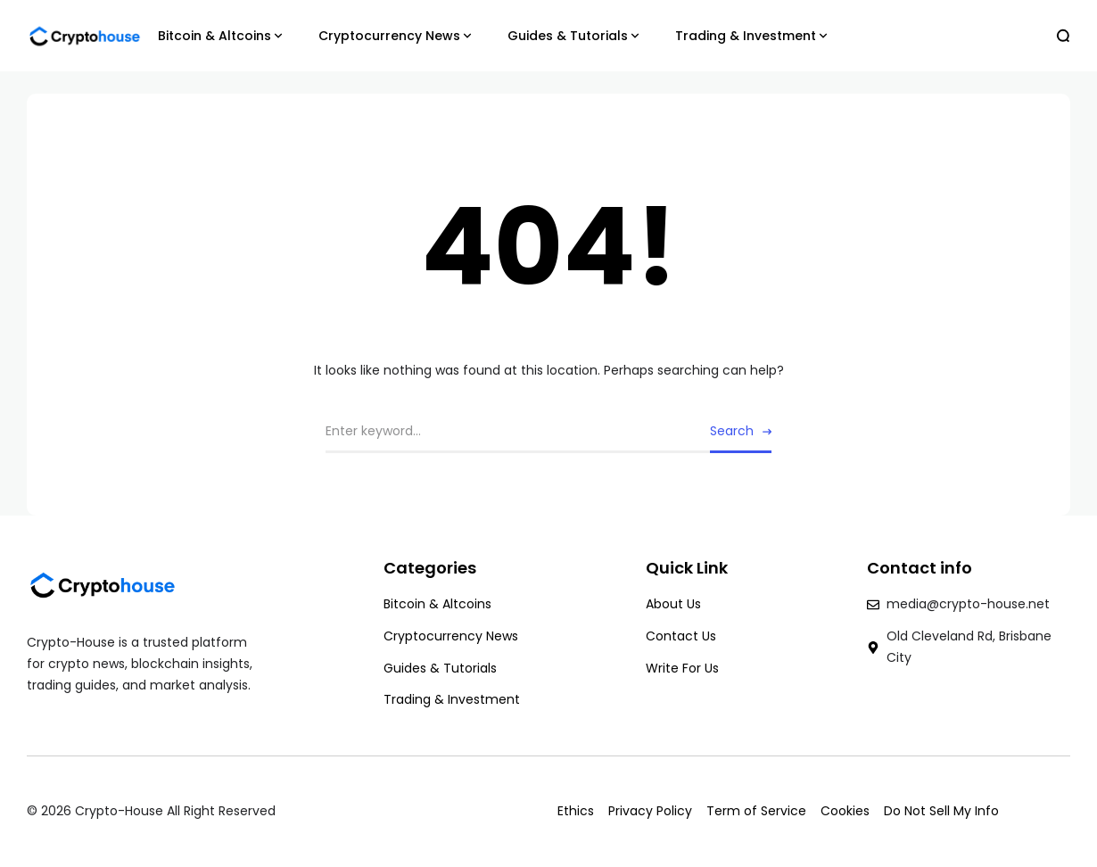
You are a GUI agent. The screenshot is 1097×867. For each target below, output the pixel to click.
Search (732, 431)
